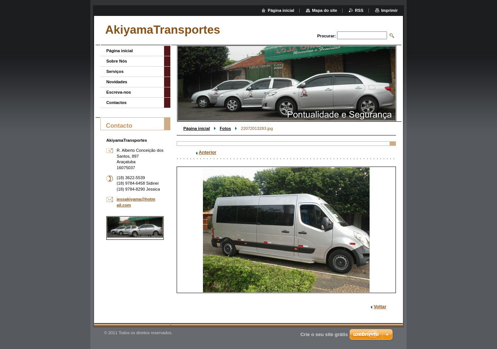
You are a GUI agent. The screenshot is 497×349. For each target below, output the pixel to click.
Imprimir (389, 10)
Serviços (115, 71)
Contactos (116, 102)
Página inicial (196, 128)
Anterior (208, 152)
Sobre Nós (116, 61)
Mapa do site (324, 10)
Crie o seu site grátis (324, 334)
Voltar (380, 306)
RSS (359, 10)
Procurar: (326, 36)
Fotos (225, 128)
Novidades (116, 82)
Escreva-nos (118, 92)
